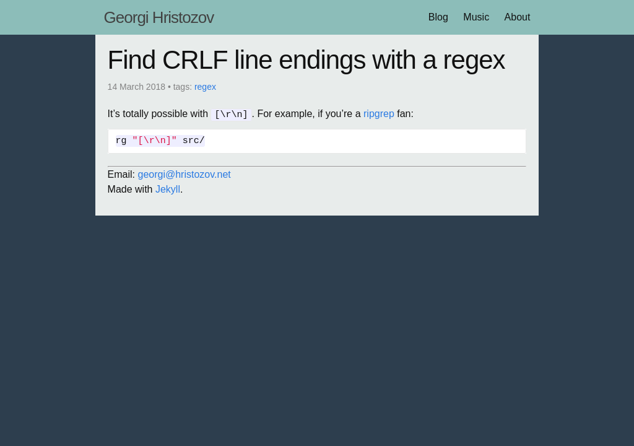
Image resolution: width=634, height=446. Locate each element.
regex (205, 87)
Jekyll (167, 188)
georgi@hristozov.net (184, 173)
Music (476, 17)
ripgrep (378, 113)
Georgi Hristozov (159, 17)
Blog (438, 17)
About (518, 17)
